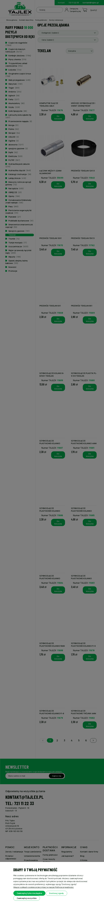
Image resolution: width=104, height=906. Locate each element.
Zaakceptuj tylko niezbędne (29, 893)
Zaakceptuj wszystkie (27, 898)
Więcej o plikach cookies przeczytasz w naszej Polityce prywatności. (43, 887)
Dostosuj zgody (56, 893)
